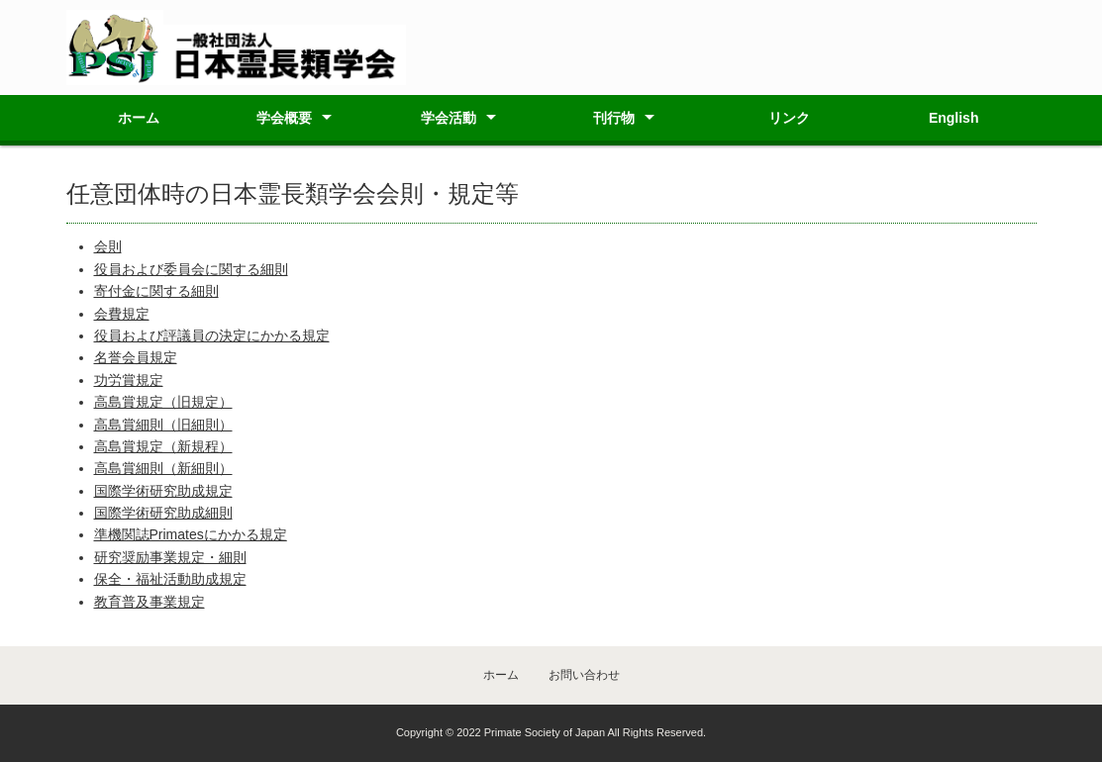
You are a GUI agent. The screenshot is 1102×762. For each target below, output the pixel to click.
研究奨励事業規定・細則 (170, 557)
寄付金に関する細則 (156, 291)
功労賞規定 (128, 380)
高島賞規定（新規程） (163, 446)
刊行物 (614, 118)
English (954, 118)
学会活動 (448, 118)
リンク (789, 118)
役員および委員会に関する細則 (191, 269)
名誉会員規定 (135, 357)
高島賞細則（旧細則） (163, 424)
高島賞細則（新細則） (163, 468)
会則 (108, 246)
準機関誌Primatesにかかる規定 (190, 534)
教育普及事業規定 (149, 602)
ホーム (138, 118)
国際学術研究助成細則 (163, 513)
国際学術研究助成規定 (163, 491)
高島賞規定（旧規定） (163, 402)
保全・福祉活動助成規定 (170, 579)
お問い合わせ (584, 675)
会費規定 (122, 314)
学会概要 (284, 118)
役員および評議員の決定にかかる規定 (212, 335)
